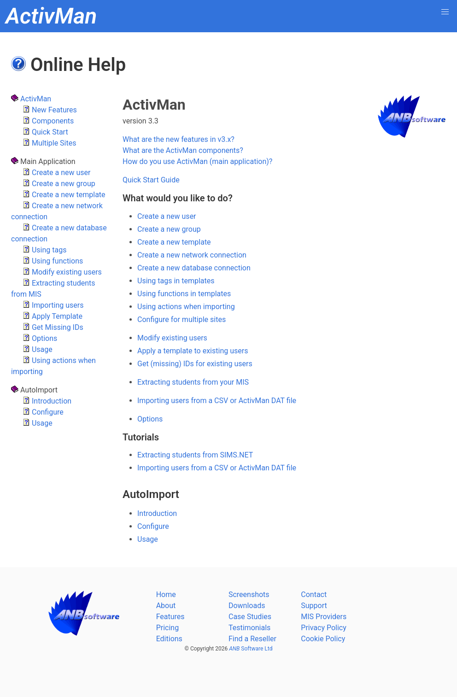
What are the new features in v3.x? (178, 139)
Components (48, 121)
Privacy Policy (323, 627)
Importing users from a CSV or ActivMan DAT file (216, 400)
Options (40, 338)
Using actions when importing (186, 306)
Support (314, 605)
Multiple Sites (49, 143)
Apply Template (52, 316)
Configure (43, 412)
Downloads (246, 605)
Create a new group (59, 183)
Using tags (44, 250)
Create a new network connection (191, 255)
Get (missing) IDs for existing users (194, 363)
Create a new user (57, 172)
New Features (50, 109)
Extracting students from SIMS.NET (195, 455)
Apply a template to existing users (192, 350)
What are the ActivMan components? (183, 150)
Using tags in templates (175, 280)
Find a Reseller (252, 638)
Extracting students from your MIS (193, 382)
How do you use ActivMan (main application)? (197, 161)
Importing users (53, 305)
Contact (314, 594)
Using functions (53, 261)
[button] (445, 12)
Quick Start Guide (151, 180)
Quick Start (45, 132)
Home (166, 594)
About (166, 605)
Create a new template (64, 194)
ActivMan (31, 98)
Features (170, 616)
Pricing (167, 627)
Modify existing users (62, 272)
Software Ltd (250, 648)
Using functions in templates (184, 293)
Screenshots (249, 594)
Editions (169, 638)
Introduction (47, 401)
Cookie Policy (323, 638)
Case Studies (249, 616)
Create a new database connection (194, 268)
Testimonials (249, 627)
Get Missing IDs (53, 327)
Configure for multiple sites (181, 319)
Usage (38, 349)
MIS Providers (323, 616)
